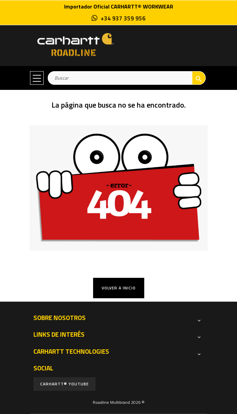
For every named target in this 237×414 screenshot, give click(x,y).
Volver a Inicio (119, 288)
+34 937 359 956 (123, 18)
